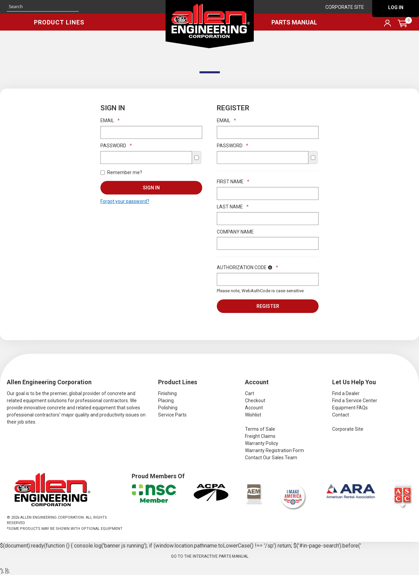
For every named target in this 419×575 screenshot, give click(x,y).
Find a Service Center (354, 400)
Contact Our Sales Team (271, 457)
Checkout (255, 400)
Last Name (233, 206)
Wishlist (253, 415)
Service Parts (172, 415)
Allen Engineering (210, 24)
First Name (233, 181)
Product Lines (59, 22)
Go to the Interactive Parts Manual (209, 556)
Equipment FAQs (350, 407)
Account (254, 407)
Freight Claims (260, 436)
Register (267, 306)
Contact (340, 415)
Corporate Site (344, 7)
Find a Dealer (346, 393)
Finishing (167, 393)
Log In (395, 7)
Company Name (235, 232)
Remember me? (121, 172)
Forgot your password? (124, 201)
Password (116, 145)
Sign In (151, 187)
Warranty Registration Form (274, 450)
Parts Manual (294, 22)
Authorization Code (247, 267)
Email (110, 120)
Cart (249, 393)
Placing (166, 400)
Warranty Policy (261, 443)
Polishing (167, 407)
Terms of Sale (260, 429)
